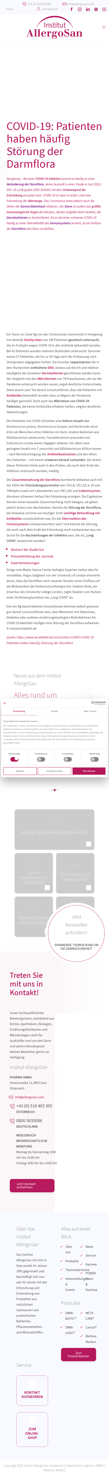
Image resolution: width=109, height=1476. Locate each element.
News (89, 1246)
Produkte (71, 1261)
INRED (100, 1465)
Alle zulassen (89, 770)
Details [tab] (54, 711)
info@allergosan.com (80, 4)
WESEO (60, 1470)
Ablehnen (20, 770)
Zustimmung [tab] (19, 711)
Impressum (56, 1465)
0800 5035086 (29, 1120)
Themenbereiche (77, 1270)
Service (91, 1255)
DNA (50, 367)
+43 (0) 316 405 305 (34, 1106)
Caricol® (91, 1327)
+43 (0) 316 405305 (39, 4)
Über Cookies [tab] (90, 711)
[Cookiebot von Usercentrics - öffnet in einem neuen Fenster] (93, 703)
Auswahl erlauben (54, 770)
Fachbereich (50, 9)
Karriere (91, 1264)
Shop (9, 9)
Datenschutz (74, 1465)
